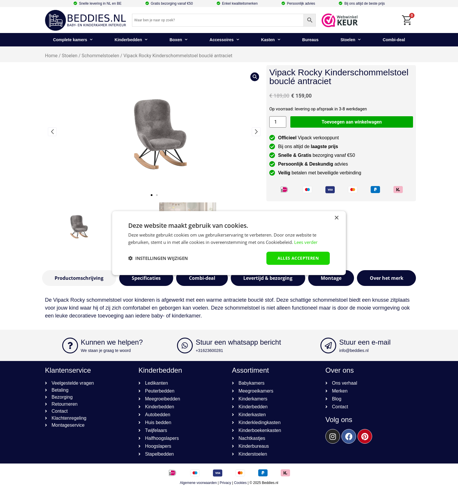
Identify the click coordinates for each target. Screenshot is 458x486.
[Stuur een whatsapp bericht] (185, 345)
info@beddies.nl (354, 350)
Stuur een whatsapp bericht (238, 342)
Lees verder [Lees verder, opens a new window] (306, 242)
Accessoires (224, 39)
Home (51, 55)
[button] (151, 195)
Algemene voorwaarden (198, 483)
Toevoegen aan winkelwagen (352, 122)
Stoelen (351, 39)
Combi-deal (394, 39)
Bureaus (310, 39)
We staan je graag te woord (106, 350)
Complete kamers (73, 39)
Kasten (270, 39)
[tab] (79, 278)
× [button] (336, 218)
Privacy (225, 483)
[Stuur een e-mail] (328, 345)
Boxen (178, 39)
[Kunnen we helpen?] (70, 345)
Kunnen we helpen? (112, 342)
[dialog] (229, 243)
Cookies (240, 483)
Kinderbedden (131, 39)
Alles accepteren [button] (298, 258)
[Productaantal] (277, 122)
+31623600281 (209, 350)
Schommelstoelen (100, 55)
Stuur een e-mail (365, 342)
